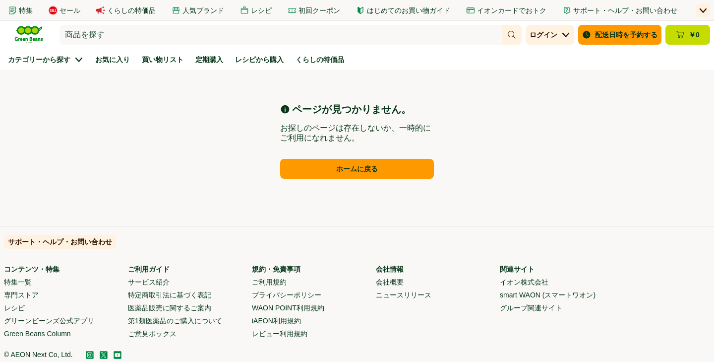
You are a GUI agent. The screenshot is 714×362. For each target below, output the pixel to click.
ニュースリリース (403, 295)
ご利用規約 (269, 282)
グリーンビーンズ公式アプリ (49, 321)
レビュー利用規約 (279, 334)
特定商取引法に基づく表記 (169, 295)
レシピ (14, 308)
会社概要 (390, 282)
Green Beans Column (37, 334)
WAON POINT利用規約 (288, 308)
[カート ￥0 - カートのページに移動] (687, 35)
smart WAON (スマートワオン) (547, 295)
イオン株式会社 (524, 282)
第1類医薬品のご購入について (175, 321)
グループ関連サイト (531, 308)
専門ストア (21, 295)
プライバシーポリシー (286, 295)
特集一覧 (18, 282)
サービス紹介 (149, 282)
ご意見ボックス (152, 334)
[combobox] (280, 34)
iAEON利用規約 (276, 321)
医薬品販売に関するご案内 (169, 308)
